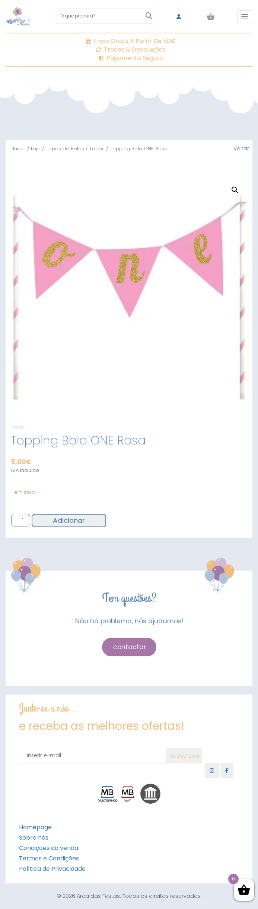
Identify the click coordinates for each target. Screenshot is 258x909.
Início (19, 148)
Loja (36, 148)
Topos (97, 148)
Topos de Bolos (65, 148)
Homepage (35, 827)
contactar (129, 647)
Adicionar (69, 520)
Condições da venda (48, 848)
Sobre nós (33, 837)
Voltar (241, 148)
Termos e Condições (49, 858)
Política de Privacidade (52, 868)
